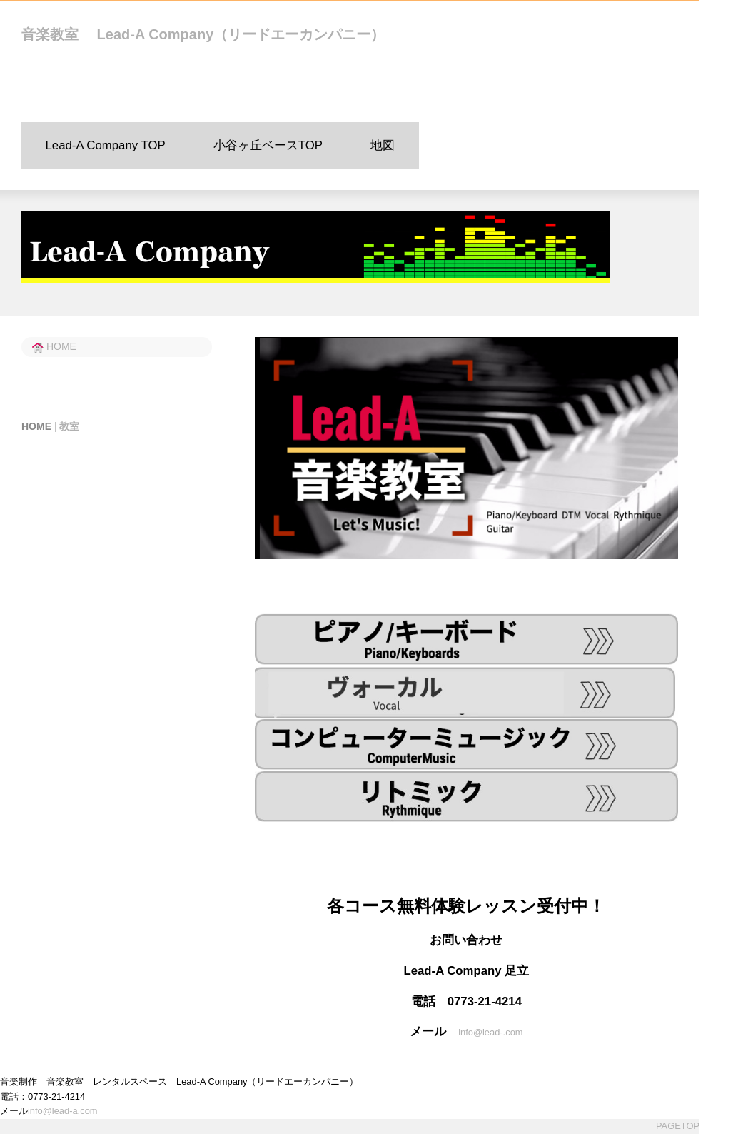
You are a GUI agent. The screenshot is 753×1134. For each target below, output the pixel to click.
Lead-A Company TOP (106, 145)
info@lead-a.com (63, 1111)
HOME (54, 346)
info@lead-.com (490, 1032)
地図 (382, 145)
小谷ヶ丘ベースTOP (268, 145)
